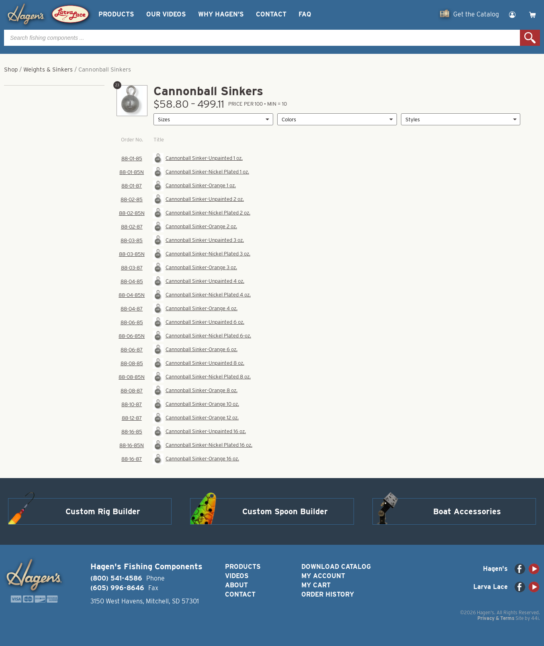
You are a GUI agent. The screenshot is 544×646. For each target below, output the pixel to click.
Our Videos (166, 14)
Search (530, 38)
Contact (271, 14)
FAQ (305, 14)
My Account (323, 576)
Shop (11, 69)
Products (116, 14)
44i (535, 618)
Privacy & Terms (495, 618)
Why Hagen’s (221, 14)
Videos (237, 576)
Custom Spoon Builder (285, 511)
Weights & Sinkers (48, 69)
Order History (327, 594)
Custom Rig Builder (102, 511)
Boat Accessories (467, 511)
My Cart (316, 585)
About (236, 585)
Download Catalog (336, 566)
